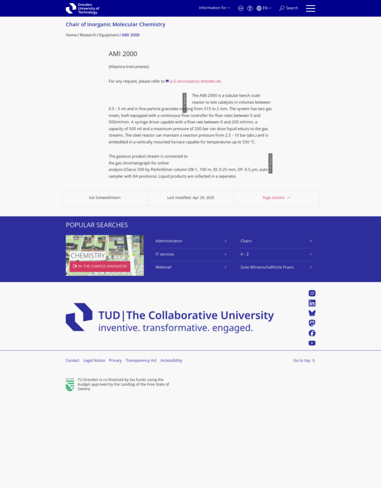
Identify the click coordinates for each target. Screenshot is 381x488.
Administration (169, 331)
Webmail (163, 357)
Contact (72, 451)
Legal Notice (94, 451)
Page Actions (274, 288)
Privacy (115, 451)
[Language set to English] (263, 8)
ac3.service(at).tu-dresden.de (195, 82)
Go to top (301, 451)
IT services (165, 344)
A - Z (245, 344)
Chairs (246, 331)
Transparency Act (141, 451)
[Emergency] (241, 8)
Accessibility (171, 451)
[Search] (288, 8)
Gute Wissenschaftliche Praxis (267, 357)
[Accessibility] (250, 8)
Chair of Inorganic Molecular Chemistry (115, 25)
